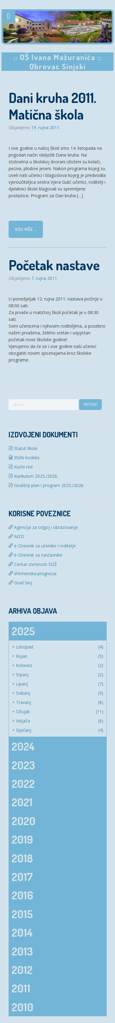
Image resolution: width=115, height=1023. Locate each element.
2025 (23, 631)
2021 (22, 802)
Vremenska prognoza (32, 573)
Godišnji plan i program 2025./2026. (46, 485)
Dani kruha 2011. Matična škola (52, 106)
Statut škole (23, 448)
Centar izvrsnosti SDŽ (33, 564)
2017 (22, 877)
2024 (23, 746)
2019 (22, 839)
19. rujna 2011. (45, 127)
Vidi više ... (26, 229)
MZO (16, 536)
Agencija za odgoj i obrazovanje (43, 527)
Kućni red (21, 467)
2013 (22, 951)
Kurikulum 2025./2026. (33, 476)
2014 (22, 932)
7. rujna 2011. (44, 278)
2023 (23, 765)
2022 (23, 783)
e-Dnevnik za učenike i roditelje (42, 546)
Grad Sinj (20, 583)
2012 (22, 970)
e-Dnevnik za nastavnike (35, 555)
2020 (24, 821)
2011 (21, 988)
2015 (22, 914)
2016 (22, 895)
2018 (22, 858)
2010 (22, 1007)
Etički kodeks (24, 457)
